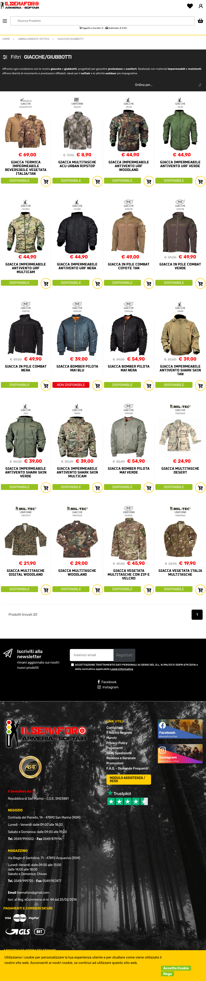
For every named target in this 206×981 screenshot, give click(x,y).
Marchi (111, 738)
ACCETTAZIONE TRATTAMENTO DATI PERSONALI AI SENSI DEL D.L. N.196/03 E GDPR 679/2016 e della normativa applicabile (136, 667)
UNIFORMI (77, 103)
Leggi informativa (121, 669)
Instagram (107, 687)
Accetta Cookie (176, 968)
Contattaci (114, 728)
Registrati (124, 655)
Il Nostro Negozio (119, 733)
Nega (167, 974)
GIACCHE (26, 103)
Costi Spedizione (119, 753)
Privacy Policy (117, 743)
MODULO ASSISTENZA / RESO (127, 779)
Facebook (106, 682)
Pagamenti (114, 748)
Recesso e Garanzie (121, 758)
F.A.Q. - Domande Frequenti (127, 768)
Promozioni (115, 763)
